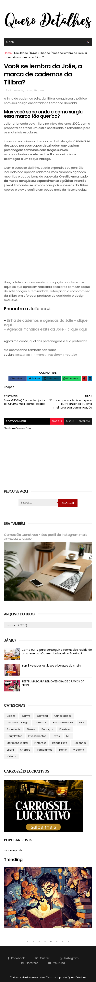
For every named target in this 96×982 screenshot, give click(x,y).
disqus (70, 421)
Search (68, 502)
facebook (84, 421)
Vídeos (11, 756)
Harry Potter (14, 736)
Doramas (41, 722)
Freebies (65, 729)
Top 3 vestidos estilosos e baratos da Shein (51, 665)
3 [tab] (39, 941)
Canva (26, 715)
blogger (57, 421)
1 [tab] (27, 941)
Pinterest (39, 354)
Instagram (22, 354)
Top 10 (63, 749)
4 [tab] (45, 941)
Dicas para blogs (17, 722)
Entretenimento (63, 722)
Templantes (44, 749)
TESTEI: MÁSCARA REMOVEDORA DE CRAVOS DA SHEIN (53, 683)
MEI (68, 736)
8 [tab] (69, 941)
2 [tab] (33, 941)
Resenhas (80, 743)
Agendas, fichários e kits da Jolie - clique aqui (47, 329)
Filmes (31, 729)
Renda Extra (59, 743)
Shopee (45, 53)
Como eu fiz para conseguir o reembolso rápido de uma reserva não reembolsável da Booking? (57, 651)
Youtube (71, 354)
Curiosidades (63, 715)
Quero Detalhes (77, 977)
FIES (81, 722)
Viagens (78, 749)
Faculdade (21, 53)
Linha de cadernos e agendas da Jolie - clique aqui (45, 322)
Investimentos (37, 736)
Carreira (42, 715)
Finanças (47, 729)
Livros (33, 53)
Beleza (11, 715)
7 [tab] (63, 941)
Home (8, 53)
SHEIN (10, 749)
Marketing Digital (17, 743)
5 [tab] (51, 941)
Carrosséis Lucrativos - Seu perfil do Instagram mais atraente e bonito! (45, 537)
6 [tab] (57, 941)
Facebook (55, 354)
